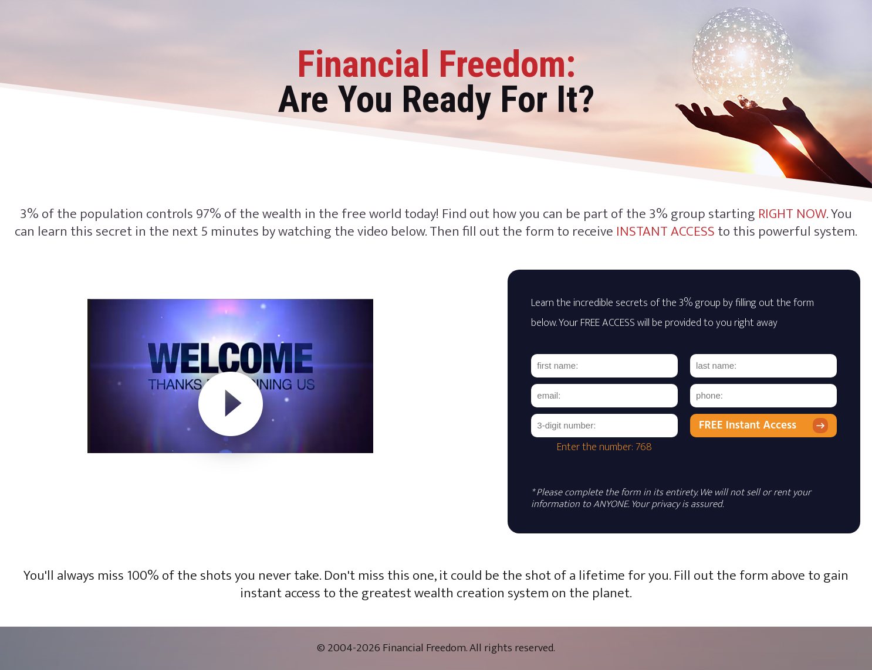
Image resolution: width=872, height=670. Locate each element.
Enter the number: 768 (604, 447)
